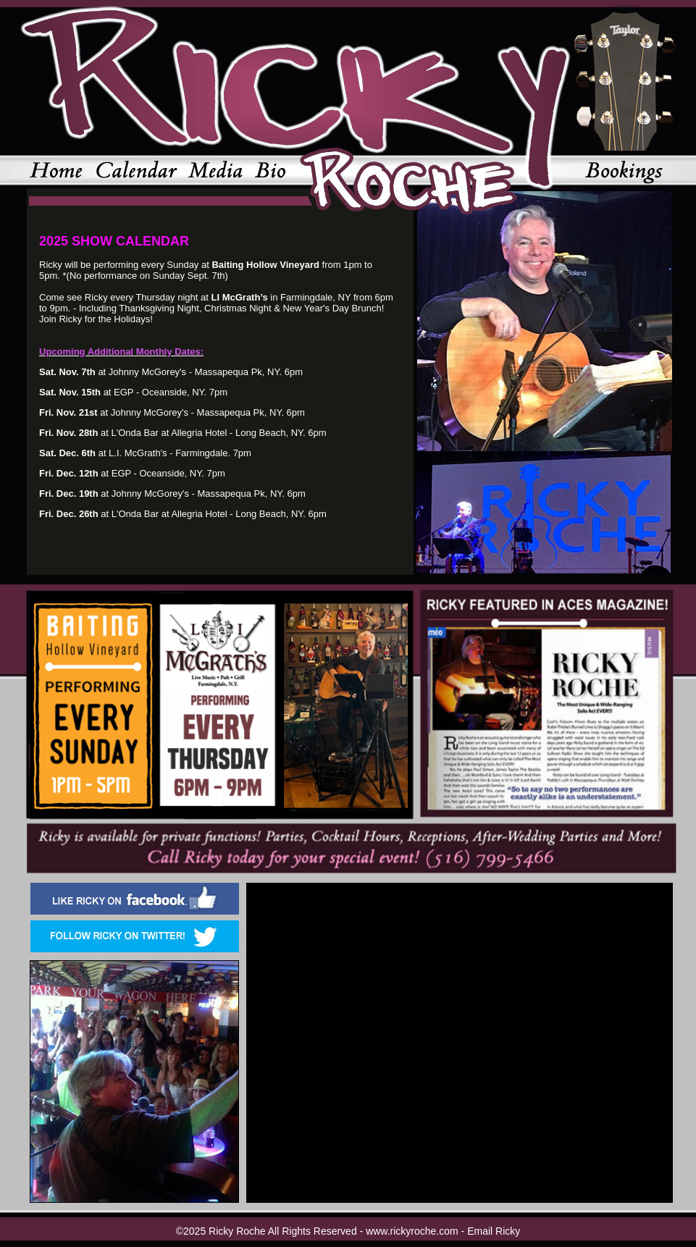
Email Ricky (493, 1231)
